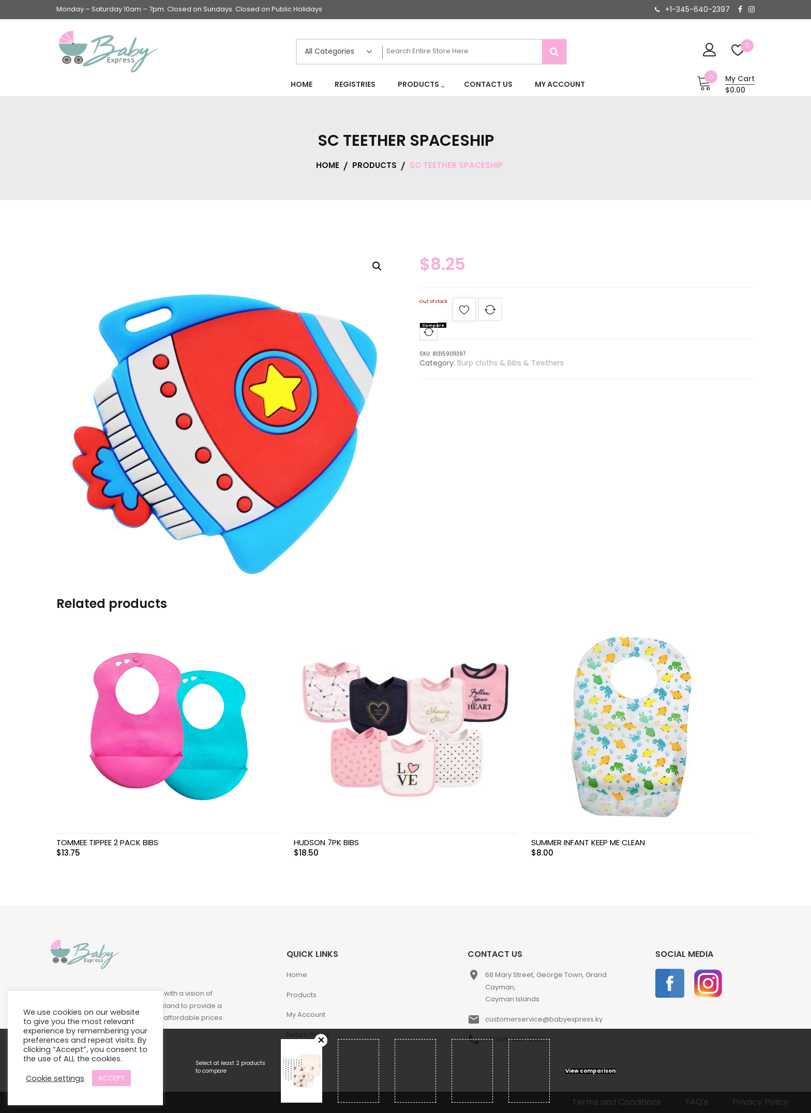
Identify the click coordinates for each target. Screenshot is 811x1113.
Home (297, 975)
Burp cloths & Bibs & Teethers (510, 363)
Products (302, 995)
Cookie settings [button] (55, 1078)
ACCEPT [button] (111, 1078)
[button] (377, 266)
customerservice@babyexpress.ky (544, 1019)
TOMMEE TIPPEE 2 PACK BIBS (107, 842)
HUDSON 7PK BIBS (326, 842)
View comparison (590, 1071)
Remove (320, 1040)
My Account (306, 1014)
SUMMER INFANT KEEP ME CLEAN (588, 842)
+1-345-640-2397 (697, 9)
